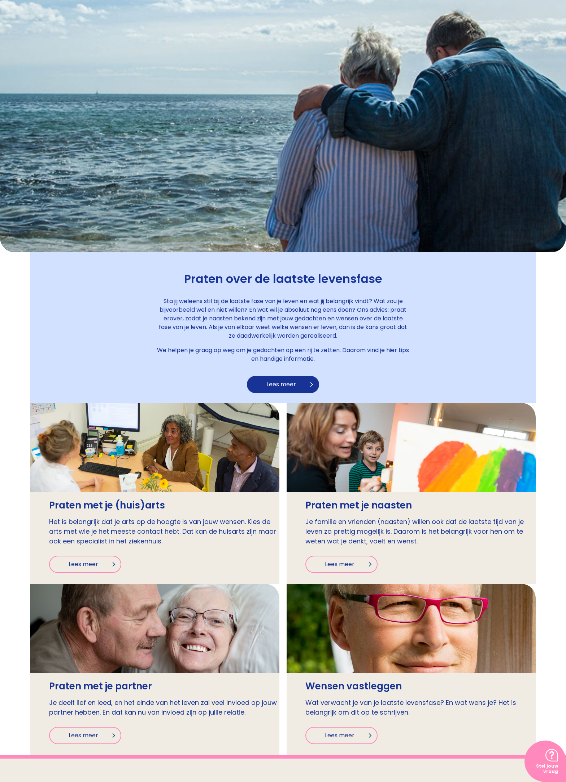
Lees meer (281, 384)
